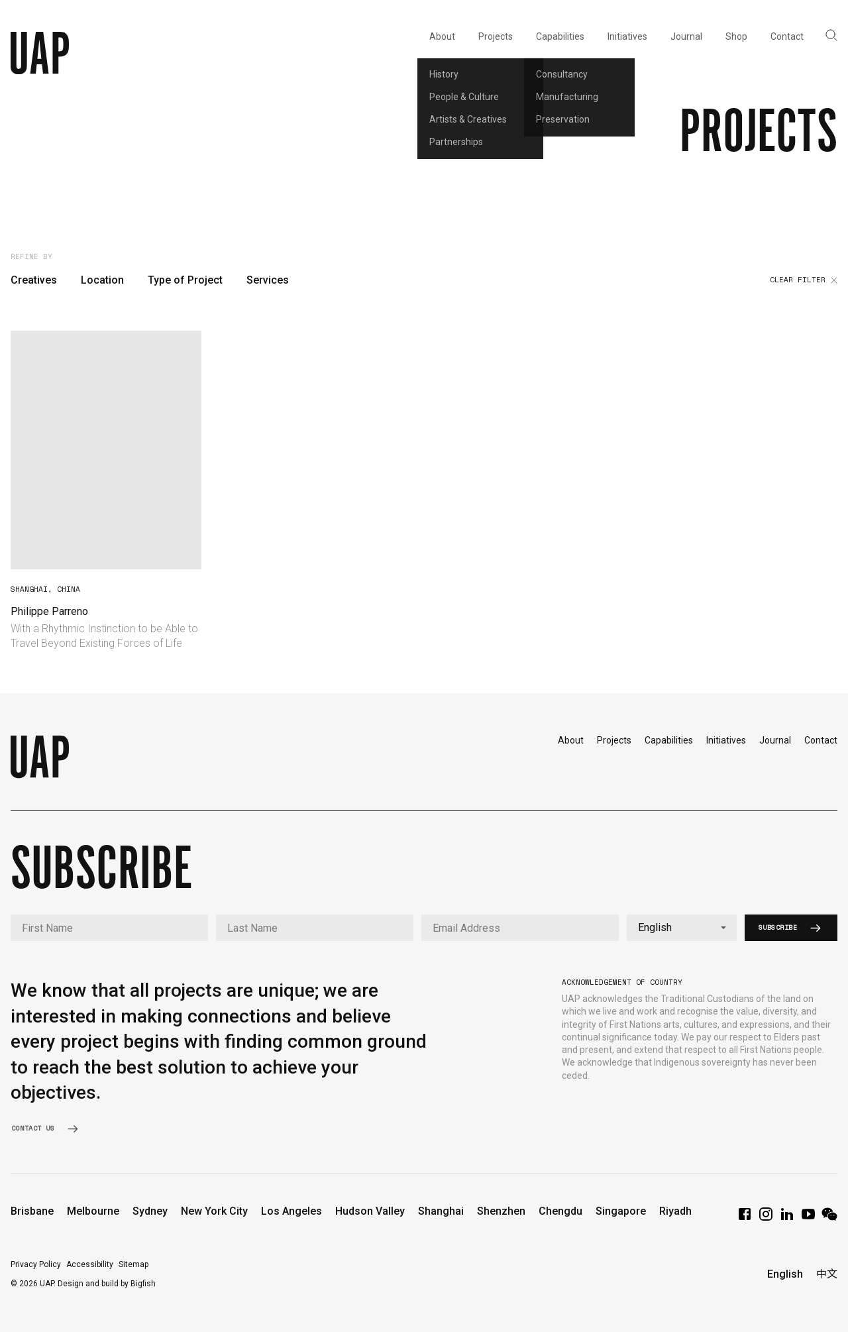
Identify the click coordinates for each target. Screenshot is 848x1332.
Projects (614, 740)
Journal (775, 740)
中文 (826, 1274)
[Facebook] (745, 1218)
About (571, 740)
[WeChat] (829, 1218)
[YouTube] (808, 1218)
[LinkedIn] (787, 1218)
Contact (820, 740)
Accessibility (89, 1264)
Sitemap (133, 1264)
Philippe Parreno (49, 611)
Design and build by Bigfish (107, 1283)
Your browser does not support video (106, 450)
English (785, 1274)
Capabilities (669, 740)
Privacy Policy (36, 1264)
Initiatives (726, 740)
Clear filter (803, 280)
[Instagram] (766, 1218)
